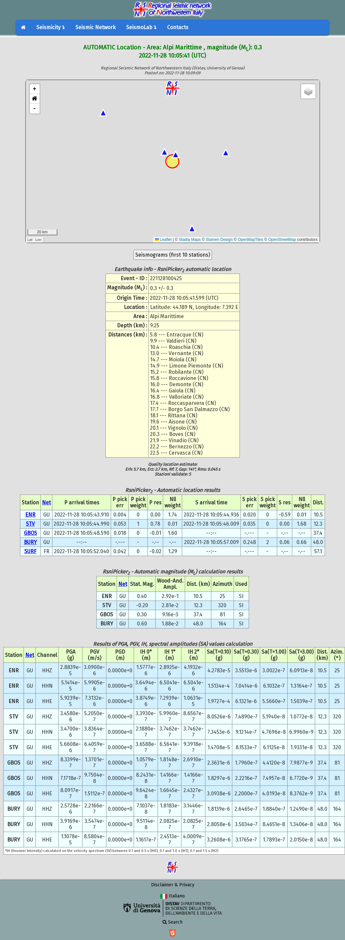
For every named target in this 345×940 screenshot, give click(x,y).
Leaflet (163, 239)
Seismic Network (95, 27)
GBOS (30, 533)
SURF (30, 551)
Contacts (177, 27)
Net (46, 502)
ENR (30, 515)
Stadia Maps (190, 239)
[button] (35, 99)
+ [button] (34, 89)
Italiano (172, 896)
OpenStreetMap (282, 239)
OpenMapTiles (250, 239)
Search (172, 922)
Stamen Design (219, 239)
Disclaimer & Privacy (172, 885)
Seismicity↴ (50, 27)
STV (30, 524)
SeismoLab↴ (141, 27)
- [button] (34, 109)
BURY (30, 542)
